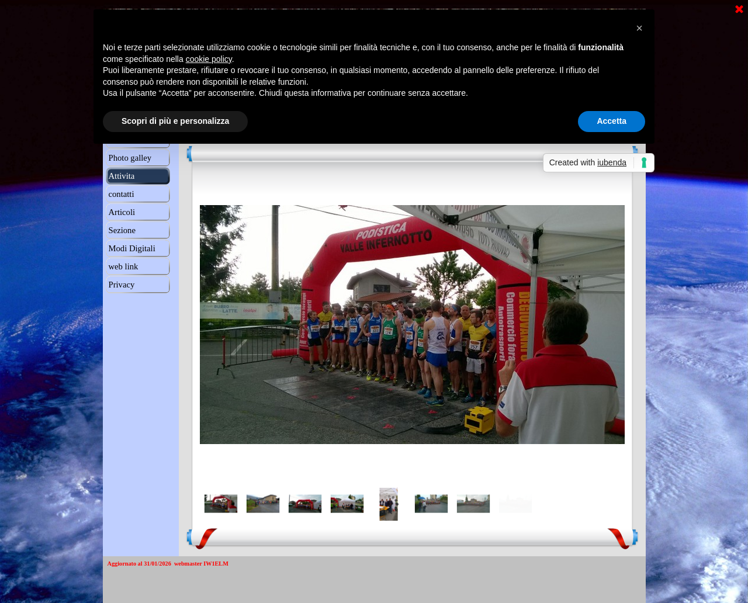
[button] (639, 28)
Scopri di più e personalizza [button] (175, 121)
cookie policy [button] (209, 59)
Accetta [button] (611, 121)
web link (123, 266)
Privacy (122, 284)
